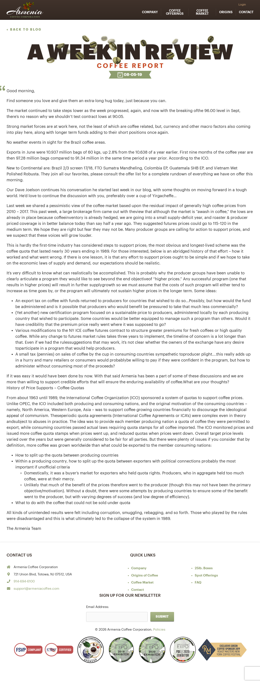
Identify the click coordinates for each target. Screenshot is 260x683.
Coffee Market (202, 12)
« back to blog (24, 29)
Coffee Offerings (175, 12)
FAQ (198, 582)
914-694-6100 (24, 581)
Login (242, 4)
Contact (246, 12)
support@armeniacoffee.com (36, 588)
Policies (159, 629)
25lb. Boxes (204, 568)
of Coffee (144, 575)
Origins (226, 12)
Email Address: (97, 607)
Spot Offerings (206, 575)
